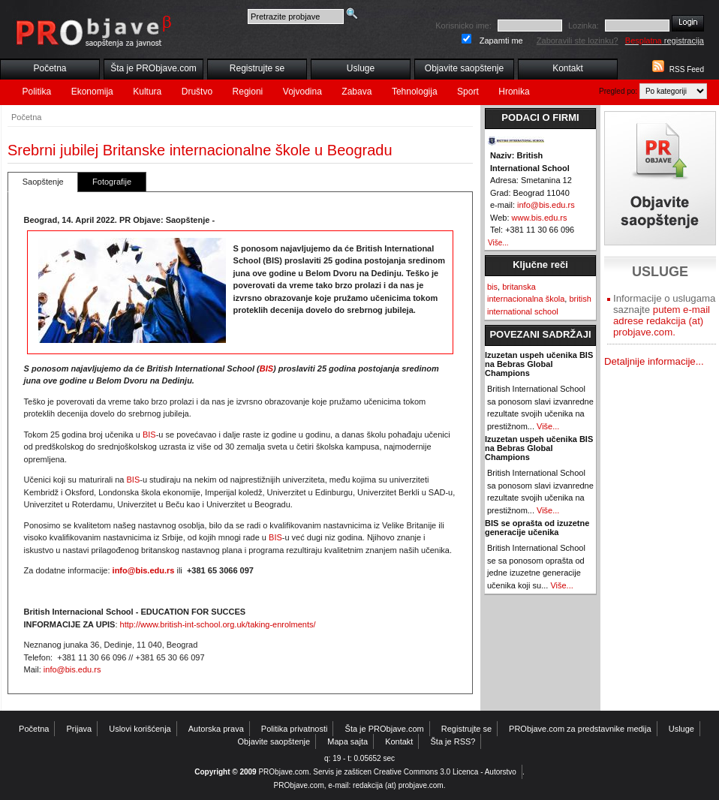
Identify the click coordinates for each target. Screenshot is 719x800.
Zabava (356, 91)
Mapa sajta (347, 741)
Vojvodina (302, 91)
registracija (664, 40)
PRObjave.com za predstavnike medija (580, 728)
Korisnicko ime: (463, 25)
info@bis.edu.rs (144, 570)
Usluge (361, 68)
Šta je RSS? (453, 741)
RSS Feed (686, 69)
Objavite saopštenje (464, 68)
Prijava (79, 728)
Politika (37, 91)
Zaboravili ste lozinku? (577, 40)
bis (492, 286)
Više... (498, 243)
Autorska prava (216, 728)
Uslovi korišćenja (140, 728)
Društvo (197, 91)
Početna (49, 68)
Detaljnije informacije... (654, 361)
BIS (266, 368)
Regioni (248, 91)
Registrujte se (257, 68)
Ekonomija (92, 91)
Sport (468, 91)
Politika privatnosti (294, 728)
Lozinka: (583, 25)
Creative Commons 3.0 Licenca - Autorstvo (445, 772)
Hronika (513, 91)
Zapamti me (501, 40)
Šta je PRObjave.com (153, 68)
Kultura (147, 91)
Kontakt (567, 68)
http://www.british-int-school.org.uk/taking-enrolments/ (218, 624)
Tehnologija (415, 91)
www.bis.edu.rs (539, 217)
